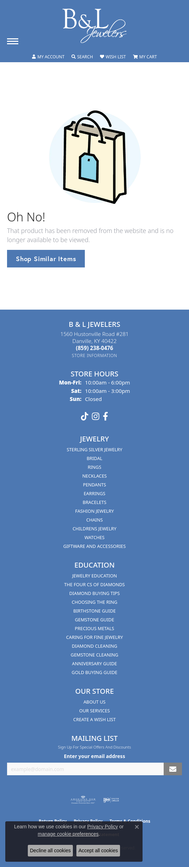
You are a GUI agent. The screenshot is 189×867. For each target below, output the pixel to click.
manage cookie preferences (68, 834)
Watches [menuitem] (94, 537)
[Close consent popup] (137, 827)
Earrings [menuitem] (95, 493)
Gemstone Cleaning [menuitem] (94, 655)
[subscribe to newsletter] (173, 769)
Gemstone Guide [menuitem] (94, 619)
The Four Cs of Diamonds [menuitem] (94, 584)
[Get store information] (94, 355)
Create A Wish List (94, 719)
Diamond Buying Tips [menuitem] (94, 593)
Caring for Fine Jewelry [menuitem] (94, 637)
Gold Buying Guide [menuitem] (95, 672)
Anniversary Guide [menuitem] (94, 663)
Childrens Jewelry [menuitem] (94, 528)
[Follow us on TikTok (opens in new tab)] (84, 416)
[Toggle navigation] (12, 41)
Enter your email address (94, 756)
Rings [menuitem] (94, 467)
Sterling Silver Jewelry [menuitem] (94, 449)
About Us (94, 702)
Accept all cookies (98, 850)
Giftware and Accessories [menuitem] (94, 546)
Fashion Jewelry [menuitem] (94, 511)
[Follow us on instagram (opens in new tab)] (95, 416)
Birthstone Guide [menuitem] (94, 611)
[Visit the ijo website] (111, 800)
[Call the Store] (94, 347)
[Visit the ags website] (83, 800)
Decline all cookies (50, 850)
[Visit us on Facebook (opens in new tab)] (105, 416)
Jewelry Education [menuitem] (94, 575)
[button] (48, 57)
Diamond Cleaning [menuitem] (94, 646)
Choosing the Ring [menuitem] (95, 602)
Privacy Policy (102, 826)
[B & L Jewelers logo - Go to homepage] (94, 26)
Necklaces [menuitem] (94, 476)
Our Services (94, 710)
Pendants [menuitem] (94, 484)
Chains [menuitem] (94, 520)
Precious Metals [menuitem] (94, 628)
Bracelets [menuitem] (94, 502)
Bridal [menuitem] (94, 458)
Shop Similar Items (46, 258)
